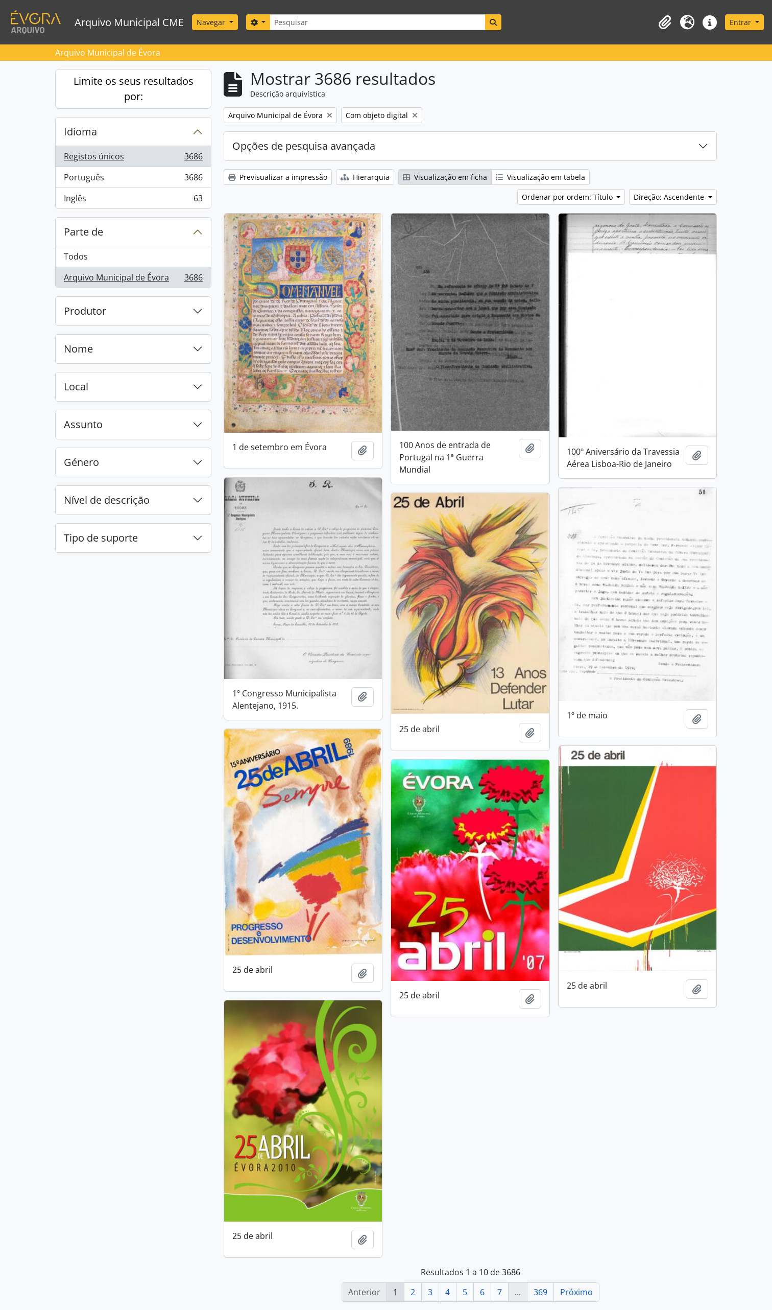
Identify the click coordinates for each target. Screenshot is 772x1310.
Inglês (133, 200)
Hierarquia (365, 177)
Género (81, 462)
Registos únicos (133, 158)
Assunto (83, 424)
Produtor (85, 311)
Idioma (80, 131)
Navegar (212, 22)
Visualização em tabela (540, 177)
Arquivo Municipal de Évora (133, 279)
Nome (78, 349)
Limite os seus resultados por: (134, 88)
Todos (76, 256)
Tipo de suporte (101, 538)
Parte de (83, 232)
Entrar (741, 22)
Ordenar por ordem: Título (568, 197)
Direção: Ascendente (670, 197)
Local (76, 386)
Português (133, 179)
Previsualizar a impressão (277, 177)
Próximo (576, 1292)
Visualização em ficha (445, 177)
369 (540, 1292)
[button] (665, 22)
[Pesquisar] (377, 22)
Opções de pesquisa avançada (303, 146)
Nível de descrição (107, 500)
